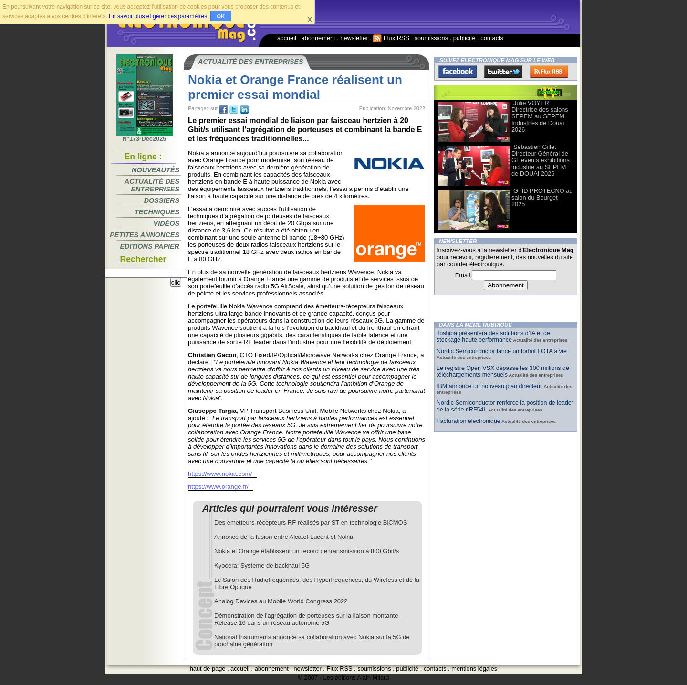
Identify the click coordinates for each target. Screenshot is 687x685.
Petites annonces (144, 235)
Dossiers (161, 200)
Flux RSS (391, 38)
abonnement (318, 38)
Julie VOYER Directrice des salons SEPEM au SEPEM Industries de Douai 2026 (539, 116)
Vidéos (166, 223)
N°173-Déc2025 (144, 136)
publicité (464, 38)
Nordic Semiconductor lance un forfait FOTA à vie (502, 351)
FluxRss (549, 71)
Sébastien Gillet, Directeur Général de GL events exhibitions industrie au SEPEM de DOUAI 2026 (540, 160)
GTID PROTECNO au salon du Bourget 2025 (541, 197)
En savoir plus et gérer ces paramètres (158, 16)
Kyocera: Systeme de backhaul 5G (262, 565)
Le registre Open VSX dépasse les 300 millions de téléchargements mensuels (503, 371)
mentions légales (474, 668)
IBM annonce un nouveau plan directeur (490, 386)
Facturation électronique (468, 421)
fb (223, 110)
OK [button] (221, 16)
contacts (491, 38)
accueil (286, 38)
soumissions (431, 38)
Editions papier (149, 246)
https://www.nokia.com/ (220, 473)
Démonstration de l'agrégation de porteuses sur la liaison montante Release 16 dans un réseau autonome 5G (306, 619)
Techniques (157, 212)
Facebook (457, 71)
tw (234, 110)
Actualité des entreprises (152, 185)
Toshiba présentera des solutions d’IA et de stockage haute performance (493, 336)
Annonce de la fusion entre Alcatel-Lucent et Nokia (283, 536)
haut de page (208, 668)
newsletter (354, 38)
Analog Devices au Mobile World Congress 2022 (280, 601)
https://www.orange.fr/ (218, 486)
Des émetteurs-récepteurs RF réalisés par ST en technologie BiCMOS (310, 522)
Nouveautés (155, 170)
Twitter (503, 71)
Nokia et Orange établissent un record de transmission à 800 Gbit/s (306, 551)
